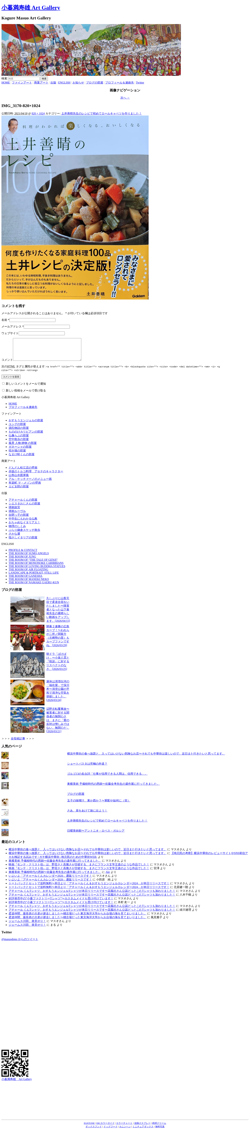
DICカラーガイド (105, 1127)
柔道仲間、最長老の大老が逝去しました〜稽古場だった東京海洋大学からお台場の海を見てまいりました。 (77, 917)
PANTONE (89, 1127)
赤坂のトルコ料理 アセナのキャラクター (36, 475)
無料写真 (160, 1131)
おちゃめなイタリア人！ (24, 526)
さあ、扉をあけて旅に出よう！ (87, 814)
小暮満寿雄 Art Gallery (30, 7)
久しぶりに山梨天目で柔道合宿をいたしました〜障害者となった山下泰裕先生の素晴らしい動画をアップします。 (58, 614)
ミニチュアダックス (142, 1131)
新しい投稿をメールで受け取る (26, 394)
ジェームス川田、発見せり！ (27, 925)
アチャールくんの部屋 (23, 504)
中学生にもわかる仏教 (23, 522)
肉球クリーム (159, 1127)
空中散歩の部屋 (19, 443)
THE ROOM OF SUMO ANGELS (29, 557)
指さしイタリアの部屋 (23, 541)
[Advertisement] (15, 999)
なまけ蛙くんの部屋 (21, 458)
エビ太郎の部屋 (19, 490)
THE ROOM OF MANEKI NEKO (29, 583)
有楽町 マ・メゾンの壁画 (25, 486)
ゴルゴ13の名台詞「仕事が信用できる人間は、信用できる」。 (107, 778)
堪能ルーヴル (17, 515)
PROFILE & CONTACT (23, 554)
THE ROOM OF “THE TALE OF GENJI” (33, 564)
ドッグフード (111, 1131)
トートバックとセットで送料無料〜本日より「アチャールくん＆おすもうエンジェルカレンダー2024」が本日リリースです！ (89, 887)
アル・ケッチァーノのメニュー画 (30, 483)
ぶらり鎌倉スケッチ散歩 (24, 534)
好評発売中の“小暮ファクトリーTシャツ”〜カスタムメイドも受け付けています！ (61, 902)
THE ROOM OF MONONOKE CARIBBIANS (36, 567)
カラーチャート (124, 1127)
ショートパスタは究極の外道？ (87, 767)
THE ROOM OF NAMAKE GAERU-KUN (34, 586)
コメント (7, 364)
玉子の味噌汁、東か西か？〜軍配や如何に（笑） (98, 804)
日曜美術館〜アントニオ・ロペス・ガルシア (96, 834)
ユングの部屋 (17, 428)
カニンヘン (125, 1131)
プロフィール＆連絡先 (119, 82)
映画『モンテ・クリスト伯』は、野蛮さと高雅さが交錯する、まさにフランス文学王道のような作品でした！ (79, 868)
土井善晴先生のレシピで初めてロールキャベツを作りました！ (101, 113)
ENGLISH (64, 82)
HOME (5, 82)
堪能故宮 (14, 511)
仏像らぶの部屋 (19, 439)
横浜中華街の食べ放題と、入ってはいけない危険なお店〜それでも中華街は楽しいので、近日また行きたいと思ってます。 (146, 757)
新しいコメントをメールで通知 (26, 387)
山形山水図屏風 (19, 479)
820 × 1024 (38, 113)
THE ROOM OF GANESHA (25, 580)
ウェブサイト (10, 333)
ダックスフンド (93, 1131)
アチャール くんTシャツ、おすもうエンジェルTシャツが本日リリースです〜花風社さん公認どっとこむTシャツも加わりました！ (92, 895)
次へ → (125, 97)
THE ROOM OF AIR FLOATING (28, 573)
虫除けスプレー (142, 1127)
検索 (4, 78)
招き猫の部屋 (17, 454)
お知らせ (78, 82)
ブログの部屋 (94, 82)
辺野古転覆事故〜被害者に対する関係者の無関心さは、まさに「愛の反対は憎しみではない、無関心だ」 (57, 724)
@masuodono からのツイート (19, 943)
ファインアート (22, 82)
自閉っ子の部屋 (19, 519)
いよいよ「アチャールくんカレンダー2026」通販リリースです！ (50, 880)
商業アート (41, 82)
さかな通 (14, 538)
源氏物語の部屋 (19, 432)
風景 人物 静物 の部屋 (23, 447)
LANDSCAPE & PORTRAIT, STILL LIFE (34, 576)
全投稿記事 (18, 742)
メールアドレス (11, 326)
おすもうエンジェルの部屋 (26, 424)
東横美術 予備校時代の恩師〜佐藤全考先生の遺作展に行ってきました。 (113, 788)
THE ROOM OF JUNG (22, 560)
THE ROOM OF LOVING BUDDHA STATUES (37, 570)
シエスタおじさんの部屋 (24, 507)
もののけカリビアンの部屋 (26, 435)
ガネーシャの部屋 (20, 451)
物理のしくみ (17, 530)
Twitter (140, 82)
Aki (108, 876)
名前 (4, 319)
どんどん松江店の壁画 (23, 471)
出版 (53, 82)
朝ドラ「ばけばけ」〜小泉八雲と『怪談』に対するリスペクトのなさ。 (57, 666)
